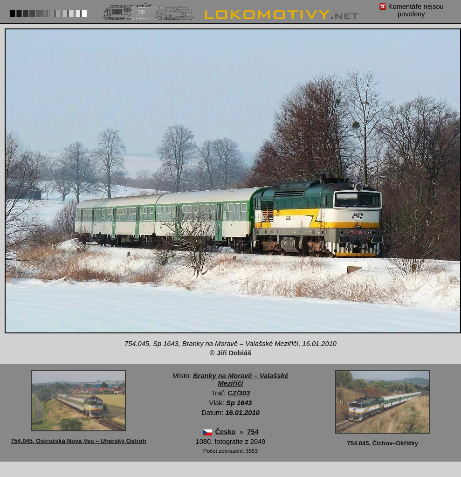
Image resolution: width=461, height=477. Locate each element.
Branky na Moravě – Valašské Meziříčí (241, 379)
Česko (225, 432)
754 (252, 432)
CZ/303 (238, 393)
